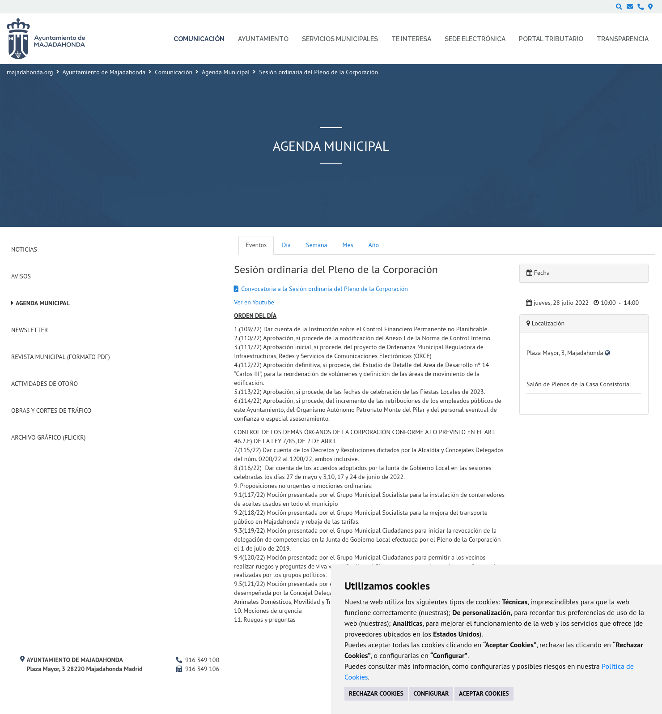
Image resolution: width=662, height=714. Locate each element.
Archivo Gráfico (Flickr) (48, 437)
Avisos (21, 276)
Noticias (24, 249)
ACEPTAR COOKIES (484, 693)
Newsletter (29, 330)
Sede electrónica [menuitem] (475, 39)
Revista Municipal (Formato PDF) (60, 357)
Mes (348, 245)
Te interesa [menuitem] (411, 39)
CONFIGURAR (431, 693)
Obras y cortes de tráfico (51, 410)
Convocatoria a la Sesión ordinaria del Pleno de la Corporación (324, 289)
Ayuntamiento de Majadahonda (104, 72)
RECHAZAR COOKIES (376, 693)
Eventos (256, 245)
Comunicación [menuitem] (199, 39)
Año (374, 245)
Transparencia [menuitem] (623, 39)
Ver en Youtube (254, 302)
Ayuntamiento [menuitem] (263, 39)
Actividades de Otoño (44, 384)
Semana (316, 245)
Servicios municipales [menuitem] (340, 39)
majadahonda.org (30, 72)
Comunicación (173, 72)
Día (286, 245)
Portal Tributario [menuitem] (551, 39)
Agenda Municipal (226, 72)
